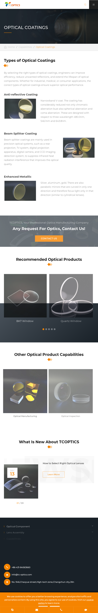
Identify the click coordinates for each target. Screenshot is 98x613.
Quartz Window (69, 321)
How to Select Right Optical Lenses (63, 462)
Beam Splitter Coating (20, 133)
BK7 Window (23, 321)
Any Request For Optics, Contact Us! (49, 227)
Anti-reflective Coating (21, 94)
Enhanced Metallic (17, 176)
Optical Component (18, 525)
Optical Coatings (45, 47)
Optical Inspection (69, 416)
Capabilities (25, 47)
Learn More (54, 473)
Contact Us (49, 237)
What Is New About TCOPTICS (49, 442)
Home (11, 47)
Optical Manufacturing (24, 416)
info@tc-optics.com (22, 574)
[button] (43, 329)
